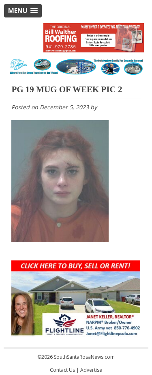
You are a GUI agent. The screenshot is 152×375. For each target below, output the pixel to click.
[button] (23, 10)
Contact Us (62, 369)
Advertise (91, 369)
